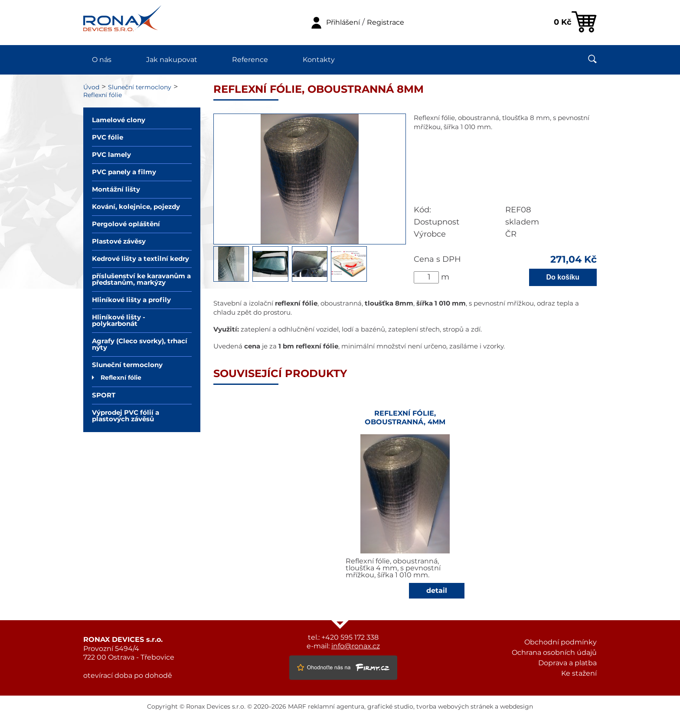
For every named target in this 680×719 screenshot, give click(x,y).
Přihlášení (343, 22)
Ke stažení (579, 673)
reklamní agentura (336, 707)
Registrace (385, 22)
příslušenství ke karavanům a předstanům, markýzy (141, 279)
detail (436, 590)
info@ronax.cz (355, 646)
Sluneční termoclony (139, 88)
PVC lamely (111, 155)
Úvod (91, 88)
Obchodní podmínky (560, 642)
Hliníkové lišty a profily (131, 300)
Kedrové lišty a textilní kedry (140, 259)
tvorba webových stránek (454, 707)
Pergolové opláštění (126, 224)
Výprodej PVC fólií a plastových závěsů (125, 416)
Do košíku (562, 277)
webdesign (516, 707)
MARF (297, 707)
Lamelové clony (118, 120)
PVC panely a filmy (124, 172)
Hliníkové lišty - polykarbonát (118, 320)
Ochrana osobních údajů (554, 652)
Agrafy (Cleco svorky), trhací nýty (139, 344)
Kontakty (319, 59)
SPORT (103, 395)
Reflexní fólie (102, 95)
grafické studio (390, 707)
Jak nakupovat (171, 59)
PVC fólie (107, 137)
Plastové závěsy (119, 241)
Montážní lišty (116, 189)
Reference (250, 59)
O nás (101, 59)
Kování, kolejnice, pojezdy (136, 207)
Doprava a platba (567, 663)
